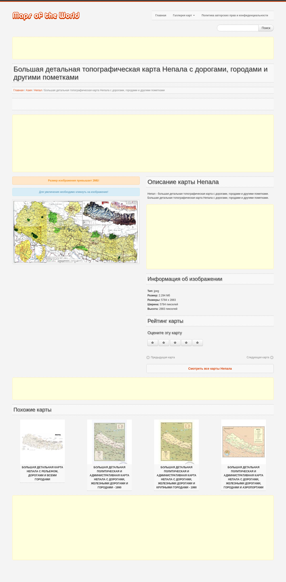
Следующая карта (258, 357)
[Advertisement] (143, 48)
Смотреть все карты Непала (210, 368)
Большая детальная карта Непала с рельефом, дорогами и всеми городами (42, 473)
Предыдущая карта (163, 357)
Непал (38, 90)
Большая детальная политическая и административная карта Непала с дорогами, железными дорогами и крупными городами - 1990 (176, 477)
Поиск (266, 28)
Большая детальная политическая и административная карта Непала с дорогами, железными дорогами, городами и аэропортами (243, 477)
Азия (29, 90)
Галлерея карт (184, 15)
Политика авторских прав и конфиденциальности (235, 15)
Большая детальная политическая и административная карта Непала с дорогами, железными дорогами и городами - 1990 (109, 477)
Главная (160, 15)
